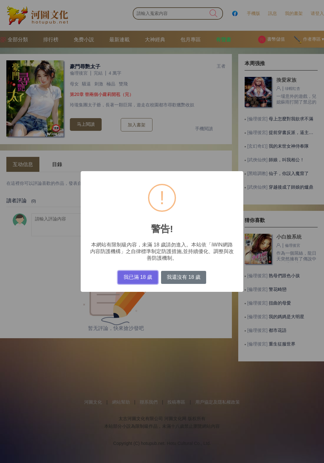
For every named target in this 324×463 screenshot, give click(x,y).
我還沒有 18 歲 (184, 277)
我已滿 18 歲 (138, 277)
